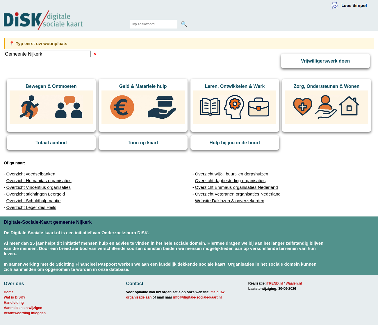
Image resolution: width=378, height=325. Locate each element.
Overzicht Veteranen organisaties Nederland (238, 193)
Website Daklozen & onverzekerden (229, 200)
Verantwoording (17, 313)
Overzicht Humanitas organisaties (39, 180)
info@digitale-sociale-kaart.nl (197, 297)
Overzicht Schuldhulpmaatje (33, 200)
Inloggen (38, 313)
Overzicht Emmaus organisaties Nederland (236, 187)
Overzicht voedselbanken (30, 173)
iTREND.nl (274, 283)
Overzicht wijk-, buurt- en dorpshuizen (231, 173)
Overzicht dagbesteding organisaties (230, 180)
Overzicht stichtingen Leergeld (35, 193)
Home (8, 292)
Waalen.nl (294, 283)
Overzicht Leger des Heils (31, 207)
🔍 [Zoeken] (184, 24)
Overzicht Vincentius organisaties (38, 187)
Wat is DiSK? (14, 297)
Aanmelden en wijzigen (23, 308)
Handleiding (14, 303)
